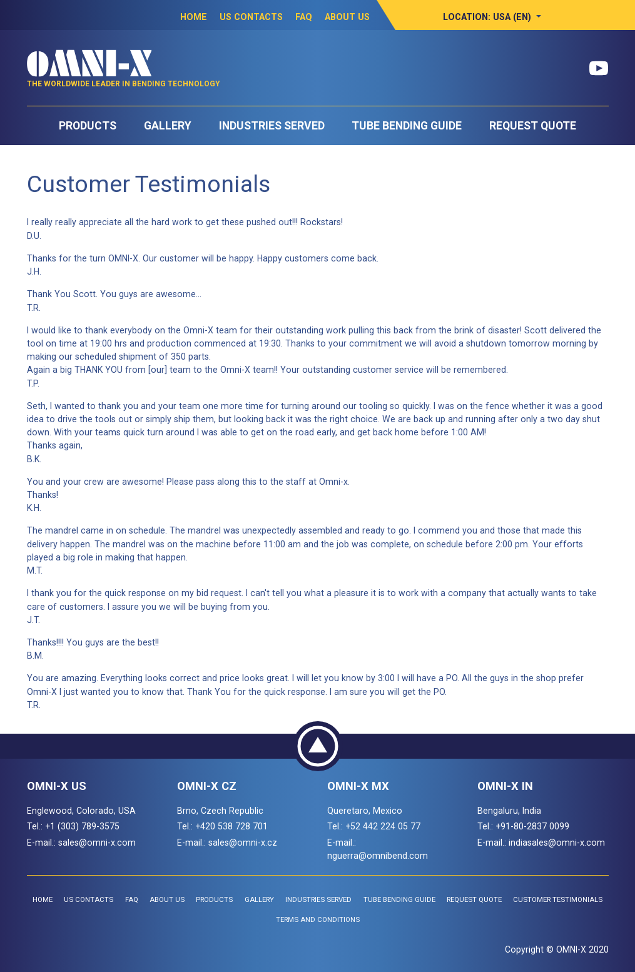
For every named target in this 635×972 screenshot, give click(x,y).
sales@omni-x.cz (242, 843)
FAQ (303, 17)
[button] (492, 17)
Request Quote (532, 125)
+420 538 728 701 (231, 826)
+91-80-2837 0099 (532, 826)
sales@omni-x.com (97, 843)
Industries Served (272, 125)
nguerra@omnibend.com (377, 856)
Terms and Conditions (318, 920)
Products (87, 125)
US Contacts (251, 17)
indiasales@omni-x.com (557, 843)
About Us (347, 17)
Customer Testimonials (557, 900)
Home (193, 17)
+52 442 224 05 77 (382, 826)
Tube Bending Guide (407, 125)
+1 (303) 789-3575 (82, 826)
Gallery (167, 125)
